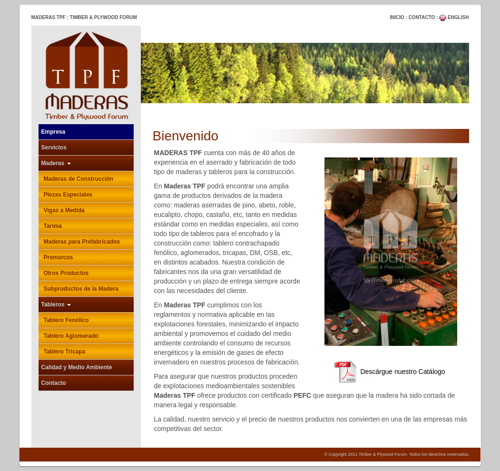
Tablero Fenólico (66, 320)
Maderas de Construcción (79, 179)
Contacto (53, 383)
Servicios (54, 147)
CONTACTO (422, 17)
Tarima (53, 226)
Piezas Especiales (68, 194)
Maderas (56, 163)
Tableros (56, 304)
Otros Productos (66, 273)
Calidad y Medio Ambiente (76, 367)
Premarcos (58, 257)
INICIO (397, 17)
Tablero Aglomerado (71, 336)
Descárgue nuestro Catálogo (384, 371)
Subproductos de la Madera (81, 288)
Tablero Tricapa (65, 351)
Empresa (53, 131)
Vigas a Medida (64, 210)
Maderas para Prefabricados (82, 241)
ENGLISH (454, 17)
